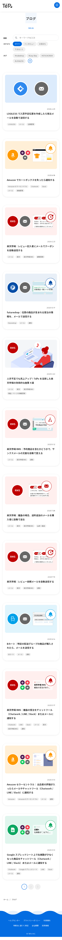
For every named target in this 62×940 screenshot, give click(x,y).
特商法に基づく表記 (20, 926)
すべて (17, 44)
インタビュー (29, 44)
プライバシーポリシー (31, 920)
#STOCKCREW (47, 55)
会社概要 (35, 926)
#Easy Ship (33, 55)
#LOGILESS (19, 61)
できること (19, 49)
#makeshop (19, 55)
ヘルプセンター (14, 920)
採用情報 (45, 926)
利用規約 (47, 920)
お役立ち (42, 44)
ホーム (5, 899)
